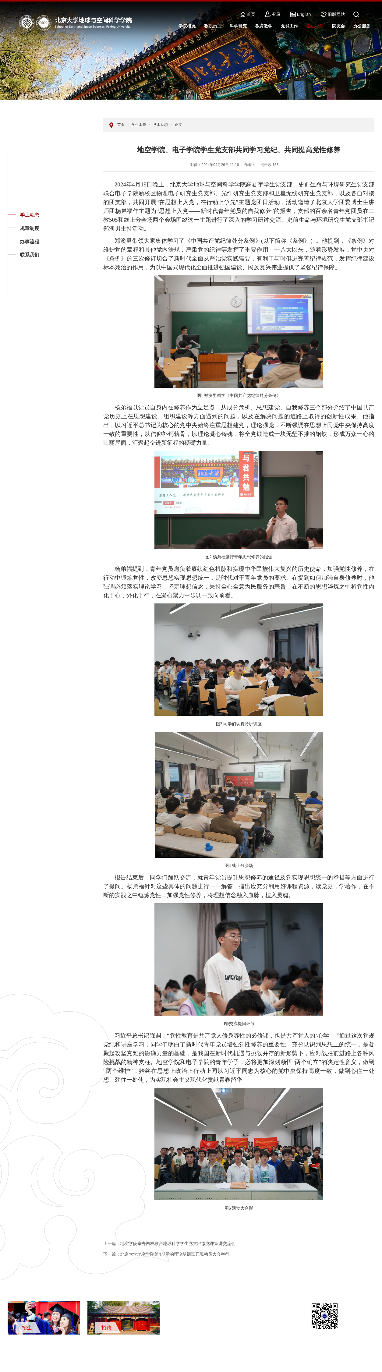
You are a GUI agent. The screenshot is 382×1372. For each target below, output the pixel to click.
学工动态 (29, 214)
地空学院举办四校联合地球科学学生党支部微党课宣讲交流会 (169, 1243)
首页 (247, 14)
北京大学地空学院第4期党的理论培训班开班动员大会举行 (166, 1254)
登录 (273, 14)
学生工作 (139, 124)
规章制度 (29, 228)
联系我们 (29, 254)
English (300, 14)
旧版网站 (332, 14)
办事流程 (29, 241)
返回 (17, 298)
